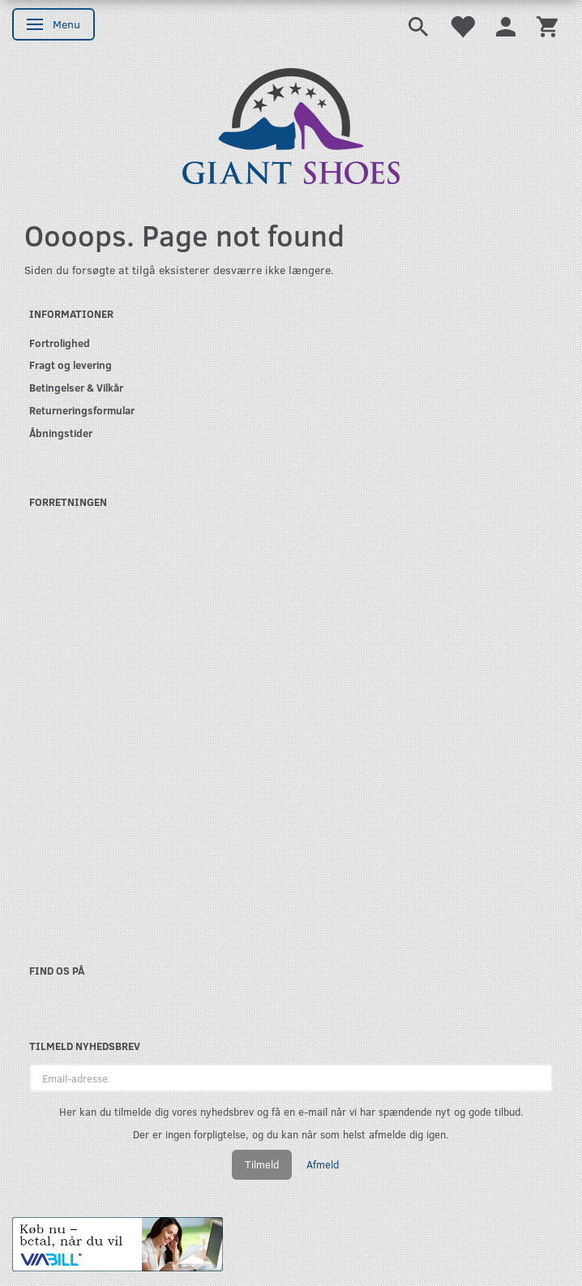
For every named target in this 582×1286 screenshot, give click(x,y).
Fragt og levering (70, 364)
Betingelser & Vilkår (76, 387)
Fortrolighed (59, 342)
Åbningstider (60, 432)
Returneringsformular (82, 410)
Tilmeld (262, 1164)
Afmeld (322, 1164)
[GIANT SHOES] (291, 124)
